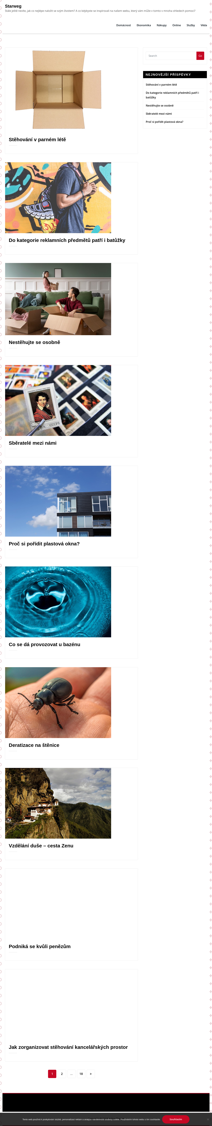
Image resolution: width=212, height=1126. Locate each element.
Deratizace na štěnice (34, 745)
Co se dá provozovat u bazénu (44, 644)
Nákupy (162, 25)
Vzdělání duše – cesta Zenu (41, 845)
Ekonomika (144, 25)
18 (81, 1074)
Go (200, 56)
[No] (208, 1119)
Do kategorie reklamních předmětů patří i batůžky (67, 240)
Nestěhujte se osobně (34, 342)
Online (176, 25)
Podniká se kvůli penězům (40, 946)
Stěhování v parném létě (37, 139)
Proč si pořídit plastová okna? (44, 543)
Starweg (13, 6)
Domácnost (123, 25)
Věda (204, 25)
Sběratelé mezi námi (32, 443)
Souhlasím (176, 1119)
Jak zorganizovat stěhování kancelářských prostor (68, 1047)
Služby (191, 25)
